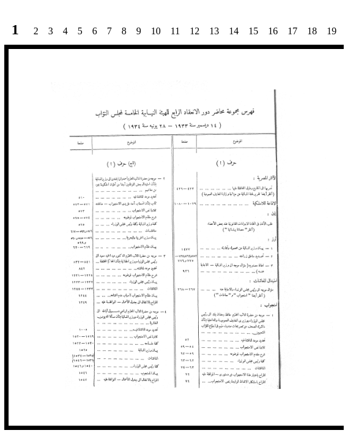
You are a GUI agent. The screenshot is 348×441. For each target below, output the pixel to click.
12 (194, 31)
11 (175, 31)
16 (273, 31)
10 (156, 31)
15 (253, 31)
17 (292, 31)
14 (234, 31)
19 (331, 31)
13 (214, 31)
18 (312, 31)
